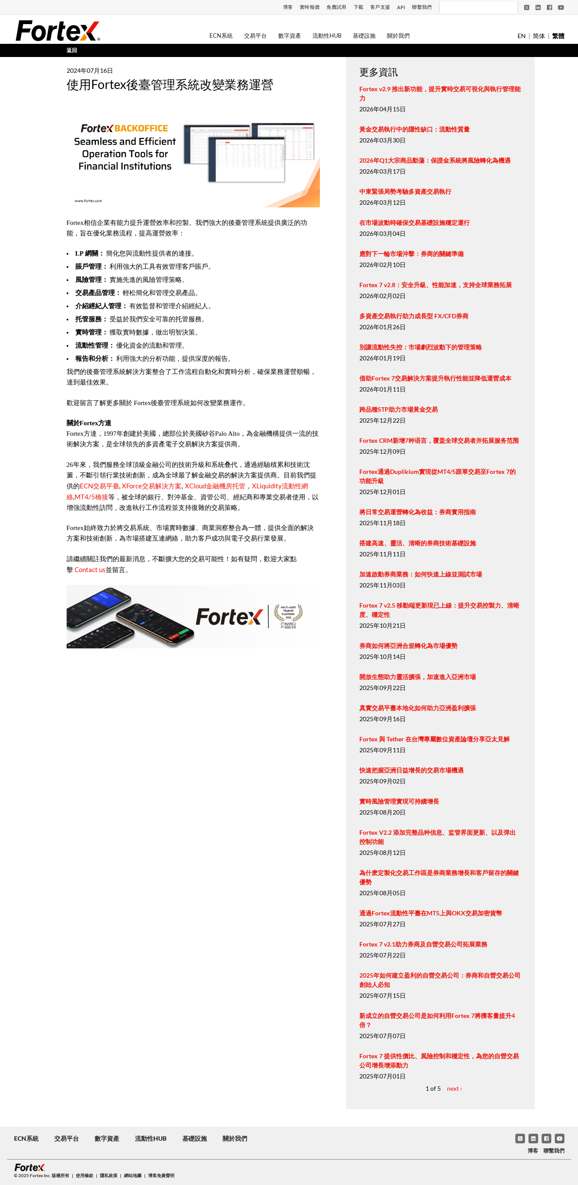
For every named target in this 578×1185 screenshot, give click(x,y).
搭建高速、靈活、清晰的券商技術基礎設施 (417, 543)
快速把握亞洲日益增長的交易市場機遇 (411, 770)
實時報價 (309, 7)
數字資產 (289, 35)
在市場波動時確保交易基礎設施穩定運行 (414, 222)
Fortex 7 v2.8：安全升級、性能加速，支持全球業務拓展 (435, 284)
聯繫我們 (422, 7)
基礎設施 (364, 35)
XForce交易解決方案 (151, 486)
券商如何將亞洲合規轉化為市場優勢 (408, 645)
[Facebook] (549, 7)
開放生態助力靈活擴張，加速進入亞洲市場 (417, 676)
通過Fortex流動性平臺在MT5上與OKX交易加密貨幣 (430, 913)
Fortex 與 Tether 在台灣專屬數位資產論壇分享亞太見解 (434, 739)
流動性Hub (326, 35)
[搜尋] (472, 7)
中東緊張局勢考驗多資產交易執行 (405, 191)
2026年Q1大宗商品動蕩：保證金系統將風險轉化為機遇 (435, 160)
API (401, 7)
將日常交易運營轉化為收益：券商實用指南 (417, 512)
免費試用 (336, 7)
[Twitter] (526, 7)
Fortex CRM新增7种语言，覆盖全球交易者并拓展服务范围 (439, 440)
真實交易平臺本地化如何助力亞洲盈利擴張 (417, 708)
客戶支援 (380, 7)
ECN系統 (221, 35)
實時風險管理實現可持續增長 (399, 801)
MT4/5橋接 (91, 497)
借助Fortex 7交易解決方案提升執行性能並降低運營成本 (435, 378)
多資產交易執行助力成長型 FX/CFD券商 (413, 316)
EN (522, 35)
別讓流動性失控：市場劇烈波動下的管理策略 (420, 347)
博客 (288, 7)
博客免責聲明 (161, 1175)
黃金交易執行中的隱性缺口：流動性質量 (414, 129)
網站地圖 (133, 1175)
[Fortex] (58, 30)
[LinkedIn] (538, 7)
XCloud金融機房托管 (215, 486)
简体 (539, 35)
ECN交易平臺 (99, 486)
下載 (359, 7)
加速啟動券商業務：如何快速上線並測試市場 (420, 574)
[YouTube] (560, 7)
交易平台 (255, 35)
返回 (72, 50)
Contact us (90, 569)
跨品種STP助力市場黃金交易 (398, 409)
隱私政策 (108, 1175)
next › (454, 1088)
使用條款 (84, 1175)
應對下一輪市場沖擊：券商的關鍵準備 (411, 253)
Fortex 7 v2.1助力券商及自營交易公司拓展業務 (423, 944)
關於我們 (398, 35)
